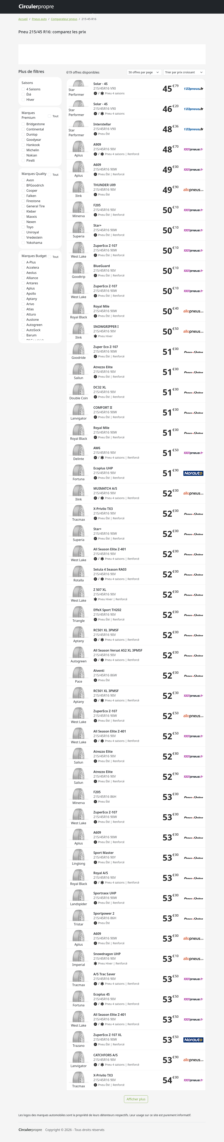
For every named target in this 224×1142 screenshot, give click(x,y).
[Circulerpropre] (30, 1130)
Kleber (31, 211)
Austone (32, 319)
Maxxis (31, 216)
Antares (32, 283)
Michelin (32, 150)
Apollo (31, 293)
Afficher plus (136, 1099)
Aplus (30, 288)
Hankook (33, 145)
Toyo (29, 227)
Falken (31, 196)
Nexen (31, 222)
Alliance (32, 278)
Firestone (33, 201)
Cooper (31, 190)
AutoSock (33, 330)
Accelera (32, 267)
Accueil (23, 19)
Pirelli (30, 160)
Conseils (63, 15)
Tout (55, 116)
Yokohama (34, 242)
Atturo (31, 314)
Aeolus (31, 272)
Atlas (30, 309)
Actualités (87, 15)
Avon (30, 180)
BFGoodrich (35, 185)
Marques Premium (28, 115)
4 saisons (33, 89)
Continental (35, 129)
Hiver (30, 99)
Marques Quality (34, 174)
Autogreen (34, 325)
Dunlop (31, 134)
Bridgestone (35, 124)
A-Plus (31, 262)
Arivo (30, 304)
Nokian (31, 155)
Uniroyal (32, 232)
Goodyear (33, 139)
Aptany (31, 299)
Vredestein (34, 237)
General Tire (35, 206)
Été (28, 94)
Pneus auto (39, 19)
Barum (31, 335)
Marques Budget (34, 256)
